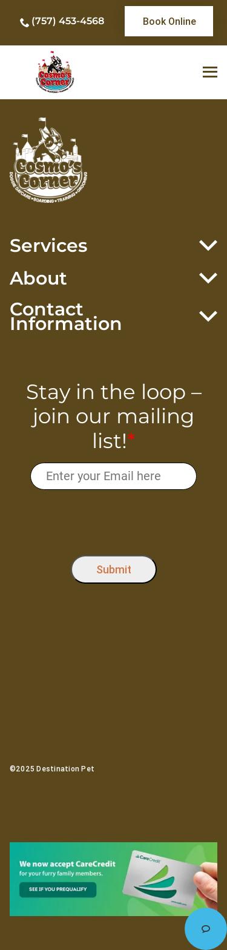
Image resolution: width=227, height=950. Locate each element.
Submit (113, 569)
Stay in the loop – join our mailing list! (114, 417)
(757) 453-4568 (67, 21)
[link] (169, 21)
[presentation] (113, 519)
